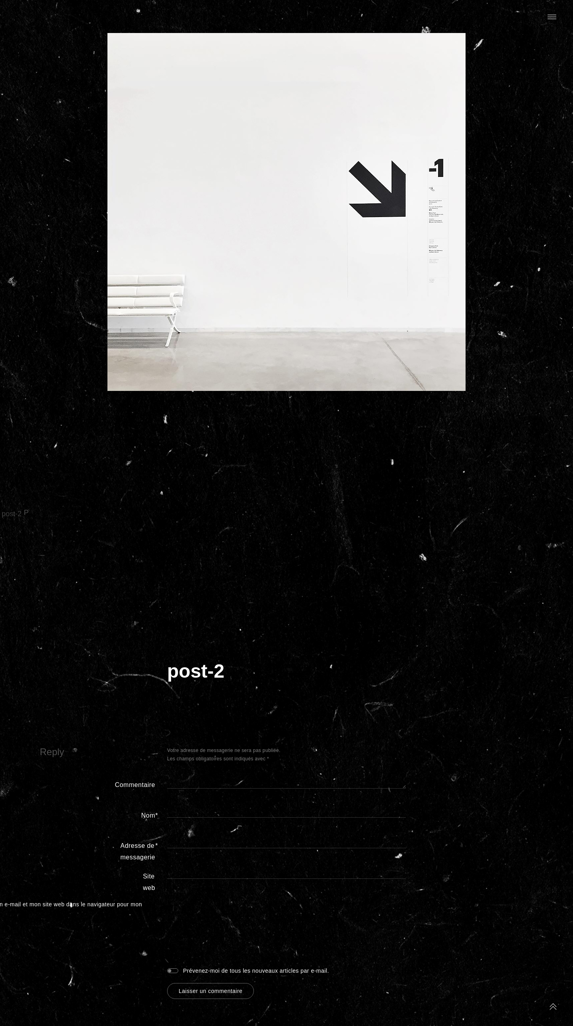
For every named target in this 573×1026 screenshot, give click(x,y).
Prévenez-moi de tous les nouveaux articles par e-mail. (256, 971)
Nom (148, 816)
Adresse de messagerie (137, 850)
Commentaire (135, 784)
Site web (149, 882)
